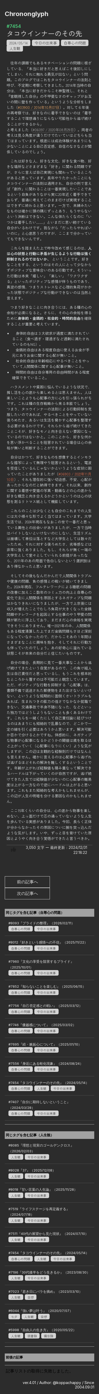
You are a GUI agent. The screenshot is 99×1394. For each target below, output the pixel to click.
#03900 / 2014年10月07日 (38, 107)
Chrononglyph (26, 14)
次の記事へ (27, 893)
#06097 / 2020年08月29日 (53, 129)
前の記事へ (27, 881)
